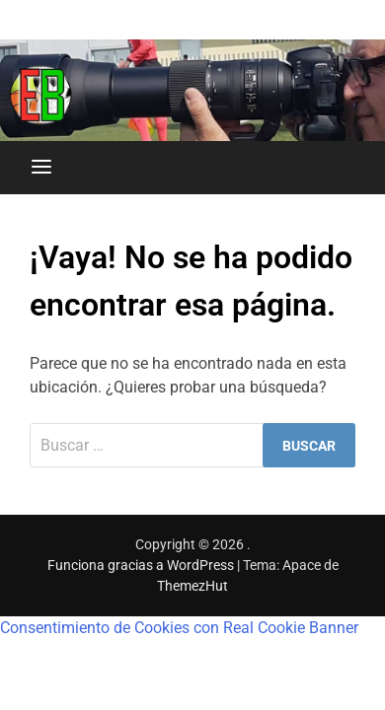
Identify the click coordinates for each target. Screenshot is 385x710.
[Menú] (41, 167)
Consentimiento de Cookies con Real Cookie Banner (179, 627)
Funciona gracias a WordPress (142, 565)
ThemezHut (192, 586)
